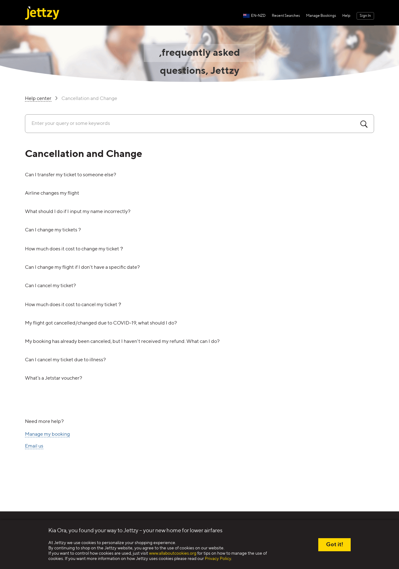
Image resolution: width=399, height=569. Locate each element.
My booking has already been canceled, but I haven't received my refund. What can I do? (122, 341)
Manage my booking (47, 434)
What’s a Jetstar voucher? (53, 378)
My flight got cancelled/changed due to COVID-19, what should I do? (101, 323)
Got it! (334, 545)
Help (346, 16)
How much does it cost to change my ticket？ (74, 249)
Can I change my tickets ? (53, 230)
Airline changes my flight (52, 193)
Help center (38, 99)
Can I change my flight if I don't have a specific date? (82, 267)
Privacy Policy (218, 559)
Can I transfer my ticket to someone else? (70, 175)
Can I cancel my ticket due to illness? (65, 360)
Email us (34, 446)
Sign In (365, 16)
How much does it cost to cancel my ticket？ (73, 304)
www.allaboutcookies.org (172, 553)
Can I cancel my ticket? (50, 285)
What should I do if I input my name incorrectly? (77, 211)
